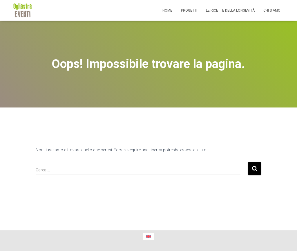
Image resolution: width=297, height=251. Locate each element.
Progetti (189, 10)
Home (167, 10)
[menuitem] (148, 236)
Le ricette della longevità (230, 10)
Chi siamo (271, 10)
